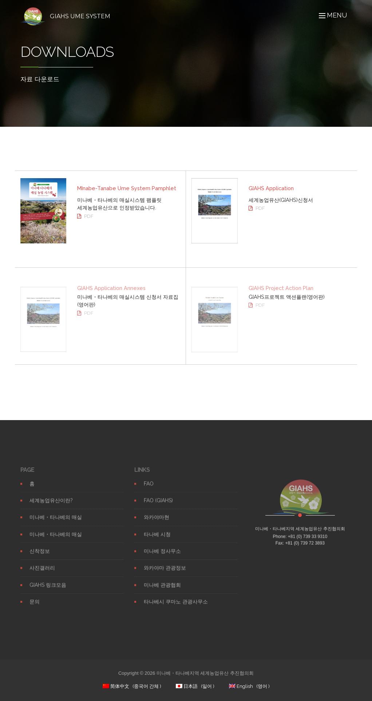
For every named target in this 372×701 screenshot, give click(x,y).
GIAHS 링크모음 (47, 591)
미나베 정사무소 (162, 557)
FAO (149, 489)
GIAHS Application (271, 188)
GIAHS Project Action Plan (281, 293)
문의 (34, 607)
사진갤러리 (42, 573)
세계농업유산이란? (51, 506)
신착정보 (39, 557)
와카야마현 (156, 523)
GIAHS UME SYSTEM (80, 16)
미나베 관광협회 (162, 591)
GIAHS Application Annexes (111, 293)
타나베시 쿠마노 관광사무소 (176, 607)
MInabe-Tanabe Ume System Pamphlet (126, 188)
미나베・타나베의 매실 (55, 523)
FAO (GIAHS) (158, 506)
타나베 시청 (157, 540)
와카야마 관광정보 (165, 573)
